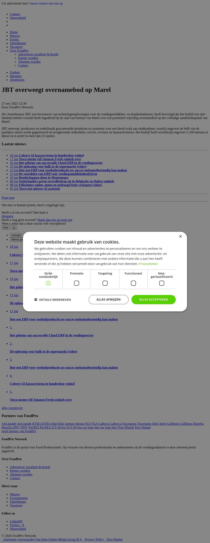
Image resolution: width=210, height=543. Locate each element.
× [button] (180, 236)
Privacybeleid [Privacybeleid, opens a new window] (148, 264)
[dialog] (105, 271)
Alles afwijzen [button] (109, 299)
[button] (52, 299)
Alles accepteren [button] (153, 299)
